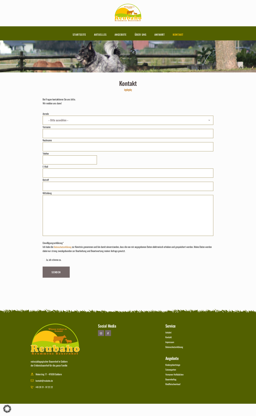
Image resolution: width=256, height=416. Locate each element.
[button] (7, 409)
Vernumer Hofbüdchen (175, 386)
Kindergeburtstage (173, 376)
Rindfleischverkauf (173, 395)
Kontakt (168, 349)
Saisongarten (171, 381)
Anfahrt (168, 345)
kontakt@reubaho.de (45, 393)
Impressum (170, 354)
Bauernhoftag (171, 390)
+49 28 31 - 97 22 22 (45, 399)
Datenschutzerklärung (63, 259)
